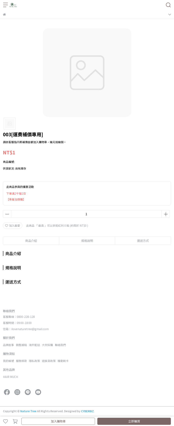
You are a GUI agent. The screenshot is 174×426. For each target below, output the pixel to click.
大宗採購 (47, 345)
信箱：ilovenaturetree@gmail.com (26, 329)
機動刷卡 (63, 361)
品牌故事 (8, 345)
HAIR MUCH (10, 377)
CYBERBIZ (87, 411)
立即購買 (134, 421)
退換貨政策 (49, 361)
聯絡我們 (60, 345)
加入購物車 (58, 421)
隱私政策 (34, 361)
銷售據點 (21, 345)
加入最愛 (12, 225)
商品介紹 (31, 241)
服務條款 (21, 361)
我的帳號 (8, 361)
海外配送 (34, 345)
